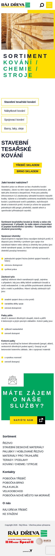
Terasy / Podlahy (15, 459)
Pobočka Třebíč (14, 478)
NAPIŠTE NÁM (23, 420)
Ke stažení (10, 513)
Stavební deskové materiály (23, 447)
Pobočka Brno (13, 482)
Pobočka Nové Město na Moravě (26, 495)
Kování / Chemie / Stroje (20, 464)
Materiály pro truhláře (20, 455)
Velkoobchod (13, 491)
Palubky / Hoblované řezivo (23, 451)
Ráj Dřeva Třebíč (15, 509)
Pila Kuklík (10, 486)
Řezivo (7, 443)
